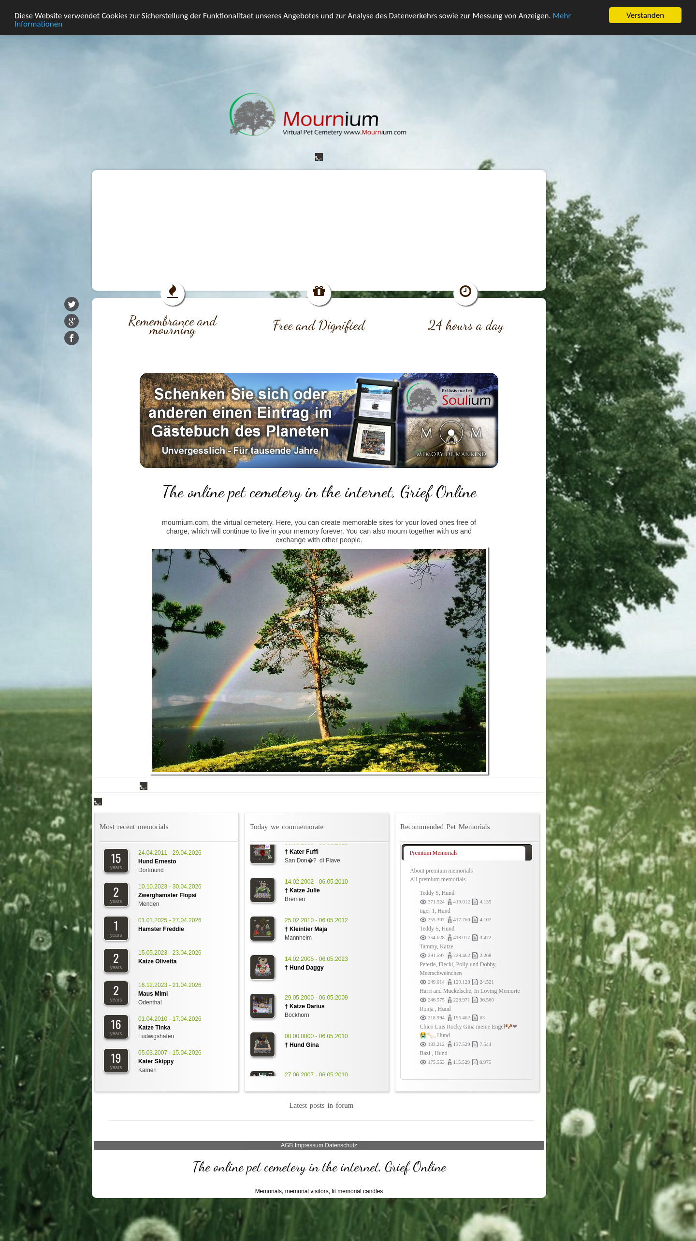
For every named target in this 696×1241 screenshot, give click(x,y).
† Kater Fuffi (302, 853)
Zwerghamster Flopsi (167, 894)
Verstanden (645, 15)
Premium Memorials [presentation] (434, 852)
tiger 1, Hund (435, 910)
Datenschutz (341, 1145)
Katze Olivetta (157, 961)
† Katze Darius (305, 1007)
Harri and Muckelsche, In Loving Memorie (470, 990)
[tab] (464, 853)
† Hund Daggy (304, 969)
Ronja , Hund (435, 1008)
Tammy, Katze (436, 946)
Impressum (309, 1145)
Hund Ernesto (157, 861)
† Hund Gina (302, 1046)
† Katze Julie (302, 891)
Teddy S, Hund (437, 892)
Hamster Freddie (161, 928)
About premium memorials (441, 870)
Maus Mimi (153, 993)
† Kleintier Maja (306, 930)
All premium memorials (437, 878)
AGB (287, 1145)
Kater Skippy (156, 1061)
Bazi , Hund (434, 1052)
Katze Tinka (154, 1027)
